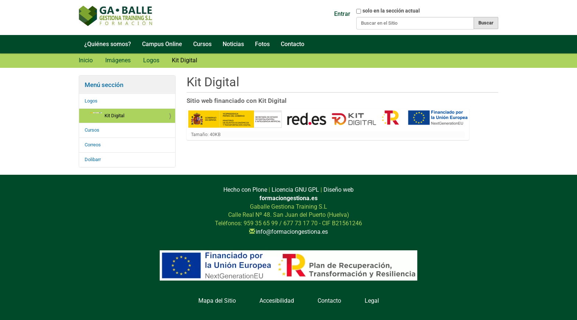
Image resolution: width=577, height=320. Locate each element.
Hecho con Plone (245, 189)
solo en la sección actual (391, 11)
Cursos (202, 44)
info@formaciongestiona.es (292, 231)
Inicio (86, 60)
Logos (151, 60)
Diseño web (338, 189)
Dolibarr (93, 159)
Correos (93, 144)
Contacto (292, 44)
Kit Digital (107, 115)
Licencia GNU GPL (295, 189)
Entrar (342, 13)
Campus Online (162, 44)
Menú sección (104, 84)
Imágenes (118, 60)
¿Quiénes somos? (107, 44)
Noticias (233, 44)
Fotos (262, 44)
